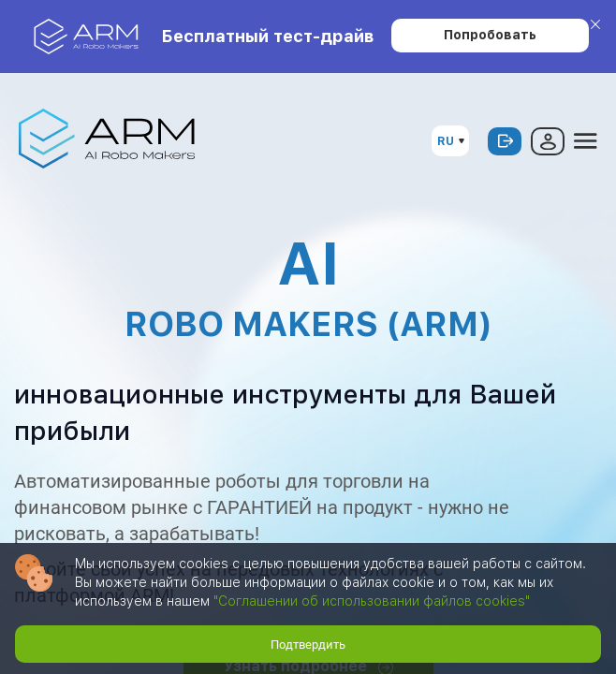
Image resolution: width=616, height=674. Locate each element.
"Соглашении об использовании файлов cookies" (371, 600)
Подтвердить (308, 644)
